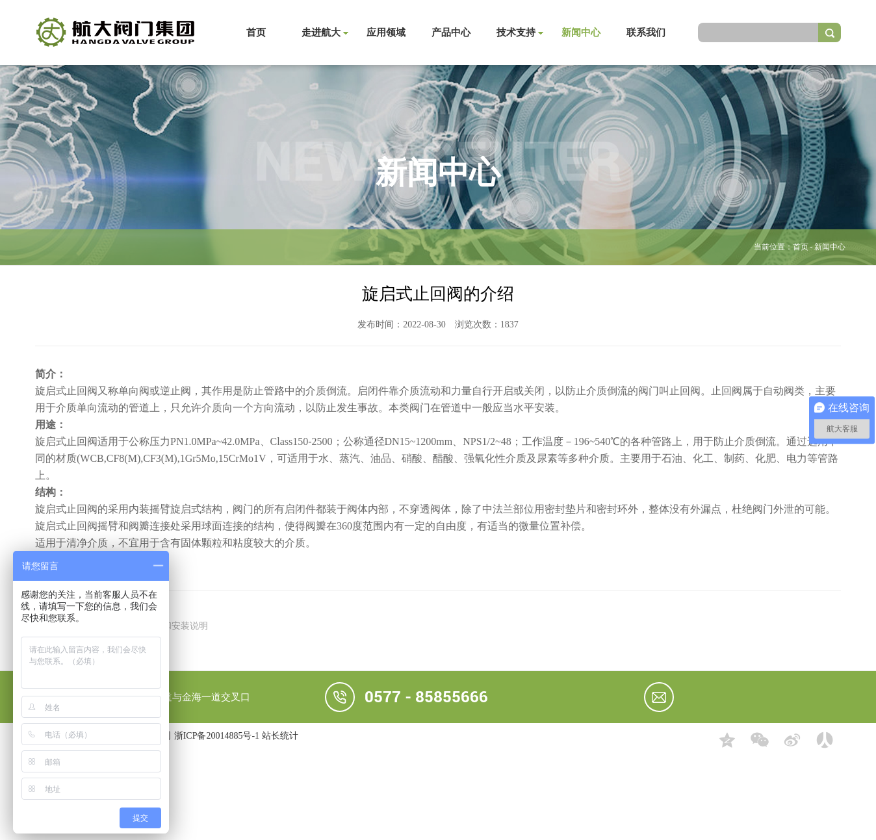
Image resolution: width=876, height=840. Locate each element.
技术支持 (515, 32)
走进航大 (321, 32)
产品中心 (451, 32)
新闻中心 (580, 32)
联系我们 (645, 32)
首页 (256, 32)
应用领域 (386, 32)
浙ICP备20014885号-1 (216, 736)
